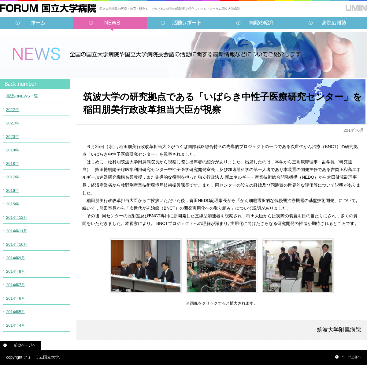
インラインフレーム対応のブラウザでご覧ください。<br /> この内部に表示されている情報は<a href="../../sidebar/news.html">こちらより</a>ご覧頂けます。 (35, 213)
